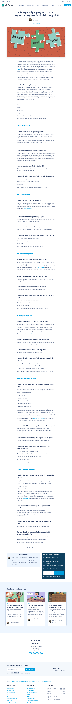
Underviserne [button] (45, 5)
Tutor (8, 694)
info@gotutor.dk (56, 576)
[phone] (48, 573)
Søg (3, 1)
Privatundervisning (11, 690)
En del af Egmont (31, 688)
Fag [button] (38, 5)
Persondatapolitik (31, 698)
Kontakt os (67, 5)
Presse (28, 694)
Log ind (8, 1)
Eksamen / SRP (30, 5)
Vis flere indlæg (36, 23)
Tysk (7, 603)
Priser (53, 5)
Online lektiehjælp (11, 692)
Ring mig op (59, 573)
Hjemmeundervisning (12, 698)
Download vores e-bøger (12, 702)
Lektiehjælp (21, 5)
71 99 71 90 (36, 653)
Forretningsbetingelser (32, 700)
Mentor (8, 696)
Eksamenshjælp (10, 688)
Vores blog (9, 700)
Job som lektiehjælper (32, 692)
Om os (59, 5)
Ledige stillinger (30, 690)
